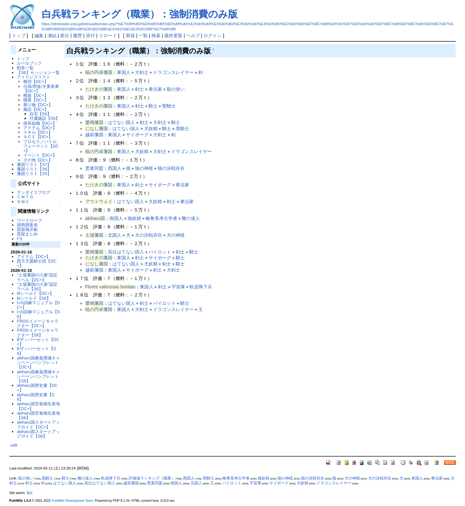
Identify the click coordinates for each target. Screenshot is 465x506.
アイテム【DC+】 (40, 127)
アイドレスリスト (33, 77)
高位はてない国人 (126, 251)
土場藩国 (94, 235)
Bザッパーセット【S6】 (36, 351)
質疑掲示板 (27, 229)
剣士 (139, 89)
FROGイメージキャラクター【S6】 (37, 332)
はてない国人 (121, 122)
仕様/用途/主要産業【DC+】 (41, 88)
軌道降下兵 (201, 286)
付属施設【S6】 (44, 118)
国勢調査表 (27, 224)
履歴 (77, 35)
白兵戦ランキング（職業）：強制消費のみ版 (140, 14)
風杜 (29, 493)
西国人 (114, 168)
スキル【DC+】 (38, 132)
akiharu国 (95, 218)
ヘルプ (193, 35)
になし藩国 (96, 128)
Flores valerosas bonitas (110, 286)
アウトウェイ (98, 201)
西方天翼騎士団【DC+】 (37, 263)
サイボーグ (137, 134)
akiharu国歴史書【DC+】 (37, 387)
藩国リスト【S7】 (34, 164)
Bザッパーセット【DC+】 (38, 341)
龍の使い (176, 89)
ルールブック (29, 63)
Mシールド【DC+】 (35, 293)
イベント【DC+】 (40, 155)
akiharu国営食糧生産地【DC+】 (38, 406)
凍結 (52, 35)
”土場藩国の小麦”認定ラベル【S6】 (37, 286)
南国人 (116, 218)
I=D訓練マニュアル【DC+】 (38, 305)
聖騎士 (169, 105)
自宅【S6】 (40, 113)
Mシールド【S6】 (34, 298)
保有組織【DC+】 (40, 123)
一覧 (143, 35)
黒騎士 (182, 128)
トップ (19, 35)
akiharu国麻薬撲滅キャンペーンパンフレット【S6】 (38, 376)
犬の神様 (176, 235)
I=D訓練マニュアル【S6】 (38, 314)
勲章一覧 (25, 68)
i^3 (19, 238)
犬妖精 (151, 128)
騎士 (153, 105)
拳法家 (155, 89)
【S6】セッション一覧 (38, 72)
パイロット (160, 251)
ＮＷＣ (23, 201)
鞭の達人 (191, 218)
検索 (155, 35)
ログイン (212, 35)
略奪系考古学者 (161, 218)
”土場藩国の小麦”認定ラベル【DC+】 (37, 277)
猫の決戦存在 (171, 168)
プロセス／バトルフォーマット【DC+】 (41, 146)
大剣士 (142, 72)
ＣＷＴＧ (25, 196)
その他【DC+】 (38, 160)
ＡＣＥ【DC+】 (38, 136)
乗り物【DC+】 (38, 104)
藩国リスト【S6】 (34, 169)
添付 (90, 35)
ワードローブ (29, 220)
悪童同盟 (94, 168)
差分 (64, 35)
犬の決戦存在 (148, 235)
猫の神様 (144, 168)
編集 (39, 35)
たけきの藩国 (98, 89)
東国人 (123, 72)
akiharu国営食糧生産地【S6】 (38, 415)
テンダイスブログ (33, 192)
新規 (130, 35)
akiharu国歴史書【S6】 (35, 397)
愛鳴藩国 (94, 122)
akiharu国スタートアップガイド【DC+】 (38, 424)
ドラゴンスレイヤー (173, 72)
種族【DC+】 (35, 95)
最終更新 (173, 35)
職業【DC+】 (35, 100)
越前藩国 (94, 134)
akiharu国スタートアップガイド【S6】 (38, 434)
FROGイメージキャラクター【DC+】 (37, 323)
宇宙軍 (178, 286)
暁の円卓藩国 (98, 72)
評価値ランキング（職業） (152, 478)
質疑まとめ (27, 234)
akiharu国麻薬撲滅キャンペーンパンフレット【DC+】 (38, 363)
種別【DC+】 (35, 81)
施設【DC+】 (35, 109)
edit (14, 445)
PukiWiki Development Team (72, 500)
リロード (108, 35)
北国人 (114, 235)
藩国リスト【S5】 (34, 173)
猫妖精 (134, 218)
